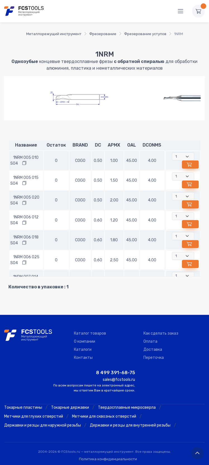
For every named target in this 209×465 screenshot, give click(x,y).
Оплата (150, 341)
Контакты (83, 357)
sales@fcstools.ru (119, 379)
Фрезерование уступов (145, 34)
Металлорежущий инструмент (53, 34)
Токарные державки (70, 407)
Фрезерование (102, 34)
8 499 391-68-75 (115, 372)
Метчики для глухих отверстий (33, 416)
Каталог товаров (90, 333)
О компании (84, 341)
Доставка (152, 349)
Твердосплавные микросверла (127, 407)
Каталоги (83, 349)
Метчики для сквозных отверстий (104, 416)
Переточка (153, 357)
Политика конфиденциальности (108, 459)
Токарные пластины (23, 407)
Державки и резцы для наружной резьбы (42, 425)
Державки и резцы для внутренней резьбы (130, 425)
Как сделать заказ (160, 333)
